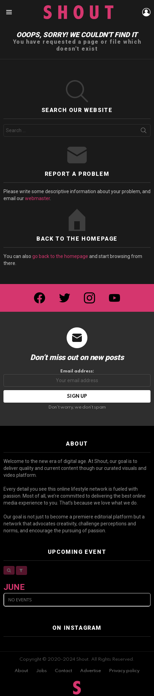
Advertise (90, 671)
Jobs (41, 671)
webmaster (37, 198)
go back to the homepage (60, 256)
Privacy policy (124, 671)
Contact (63, 671)
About (21, 671)
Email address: (77, 378)
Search (144, 131)
